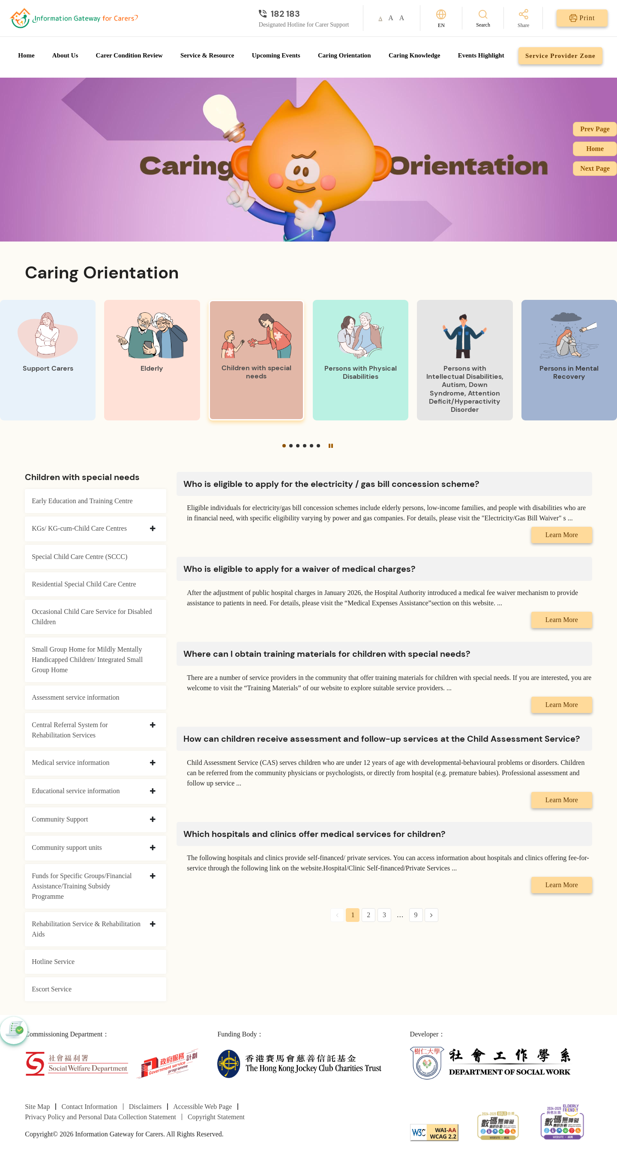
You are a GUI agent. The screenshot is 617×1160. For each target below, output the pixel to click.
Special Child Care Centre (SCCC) (79, 556)
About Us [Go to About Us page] (65, 55)
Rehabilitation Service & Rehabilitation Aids (86, 929)
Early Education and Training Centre (82, 500)
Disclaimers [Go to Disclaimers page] (145, 1106)
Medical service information (70, 762)
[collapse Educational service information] (152, 791)
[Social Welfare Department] (76, 1062)
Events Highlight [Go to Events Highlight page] (481, 55)
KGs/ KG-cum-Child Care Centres (79, 528)
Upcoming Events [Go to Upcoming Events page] (276, 55)
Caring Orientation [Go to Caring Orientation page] (344, 55)
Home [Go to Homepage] (26, 55)
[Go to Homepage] (73, 18)
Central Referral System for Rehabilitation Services (70, 730)
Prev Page (595, 129)
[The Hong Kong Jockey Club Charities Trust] (299, 1062)
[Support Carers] (48, 360)
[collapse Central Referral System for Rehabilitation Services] (152, 725)
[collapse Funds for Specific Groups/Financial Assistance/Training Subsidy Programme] (152, 876)
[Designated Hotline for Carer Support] (304, 13)
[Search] (483, 18)
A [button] (381, 18)
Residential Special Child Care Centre (84, 584)
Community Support (60, 819)
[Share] (523, 19)
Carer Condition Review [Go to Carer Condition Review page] (129, 55)
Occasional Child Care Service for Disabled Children (92, 616)
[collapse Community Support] (152, 819)
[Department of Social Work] (492, 1062)
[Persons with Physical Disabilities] (360, 360)
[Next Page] (431, 915)
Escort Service (52, 989)
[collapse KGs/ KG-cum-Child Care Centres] (152, 529)
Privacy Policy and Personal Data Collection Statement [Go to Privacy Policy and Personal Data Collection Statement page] (100, 1117)
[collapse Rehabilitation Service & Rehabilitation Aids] (152, 924)
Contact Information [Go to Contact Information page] (89, 1106)
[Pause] (331, 446)
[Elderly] (152, 360)
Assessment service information (75, 697)
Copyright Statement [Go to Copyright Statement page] (216, 1117)
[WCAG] (434, 1132)
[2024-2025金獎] (498, 1124)
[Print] (582, 18)
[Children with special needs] (256, 360)
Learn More (561, 534)
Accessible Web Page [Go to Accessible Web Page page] (202, 1106)
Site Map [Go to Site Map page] (37, 1106)
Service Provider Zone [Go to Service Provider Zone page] (560, 55)
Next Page (595, 168)
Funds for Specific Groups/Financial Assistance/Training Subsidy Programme (82, 886)
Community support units (67, 847)
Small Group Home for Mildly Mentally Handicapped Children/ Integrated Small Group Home (87, 660)
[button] (284, 445)
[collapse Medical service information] (152, 763)
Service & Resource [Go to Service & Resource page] (207, 55)
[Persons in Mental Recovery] (569, 360)
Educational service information (76, 790)
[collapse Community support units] (152, 848)
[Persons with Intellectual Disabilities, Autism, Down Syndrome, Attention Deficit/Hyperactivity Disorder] (464, 360)
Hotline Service (53, 961)
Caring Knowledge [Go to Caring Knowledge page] (414, 55)
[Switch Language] (441, 18)
